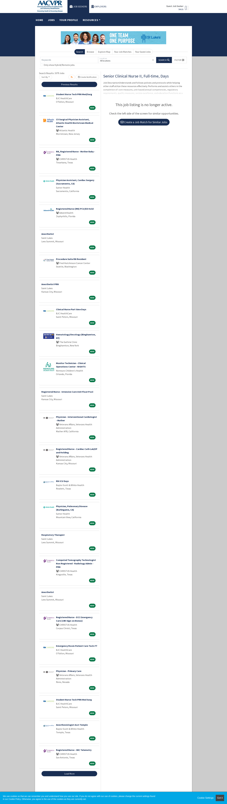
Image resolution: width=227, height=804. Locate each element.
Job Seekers (78, 6)
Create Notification (87, 77)
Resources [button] (90, 20)
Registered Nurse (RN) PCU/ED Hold (75, 208)
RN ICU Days (62, 481)
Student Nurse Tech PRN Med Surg (74, 699)
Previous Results (69, 84)
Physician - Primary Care (68, 671)
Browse (90, 51)
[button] (179, 60)
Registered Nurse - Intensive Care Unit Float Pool (67, 391)
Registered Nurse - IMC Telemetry (73, 749)
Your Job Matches (122, 51)
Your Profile (69, 20)
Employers (99, 6)
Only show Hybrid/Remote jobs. (59, 64)
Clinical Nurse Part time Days (71, 309)
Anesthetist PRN (50, 284)
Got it (220, 798)
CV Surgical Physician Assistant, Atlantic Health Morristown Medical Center (74, 123)
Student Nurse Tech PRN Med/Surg (74, 94)
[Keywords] (69, 60)
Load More (69, 773)
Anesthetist (47, 233)
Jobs (51, 20)
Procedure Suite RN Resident (71, 259)
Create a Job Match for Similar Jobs (144, 122)
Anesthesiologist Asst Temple (72, 724)
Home (39, 20)
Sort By (45, 77)
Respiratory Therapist (53, 534)
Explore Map (104, 51)
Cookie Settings (205, 798)
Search (79, 51)
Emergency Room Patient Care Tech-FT (76, 645)
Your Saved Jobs (143, 51)
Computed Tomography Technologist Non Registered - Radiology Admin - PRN (76, 563)
